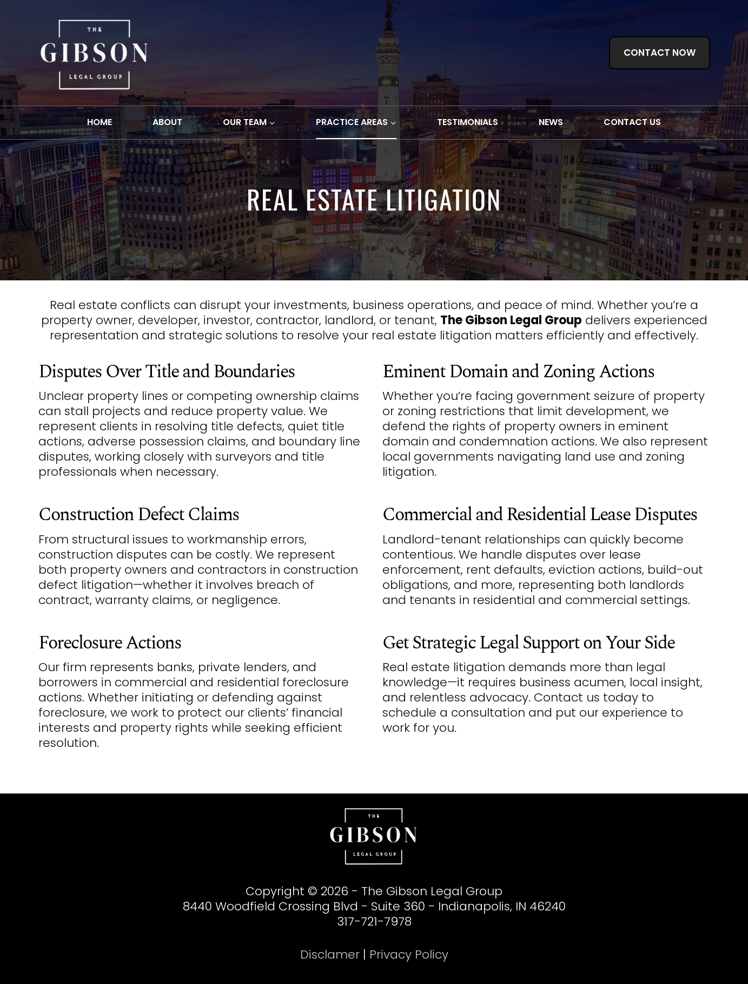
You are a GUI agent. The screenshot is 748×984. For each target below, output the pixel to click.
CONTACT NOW (660, 52)
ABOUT (167, 122)
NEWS (551, 122)
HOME (99, 122)
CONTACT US (632, 122)
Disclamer (330, 954)
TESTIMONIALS (467, 122)
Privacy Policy (408, 954)
